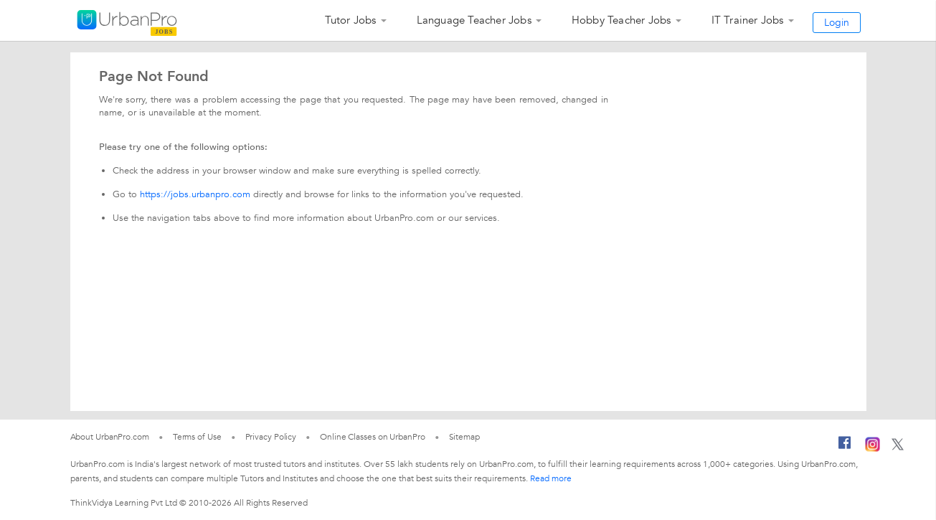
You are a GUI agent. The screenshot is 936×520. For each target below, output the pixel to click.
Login (836, 22)
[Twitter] (898, 447)
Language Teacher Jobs (474, 20)
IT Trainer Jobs (748, 20)
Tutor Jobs (351, 20)
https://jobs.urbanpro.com (195, 194)
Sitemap (464, 437)
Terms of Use (197, 437)
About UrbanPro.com (109, 437)
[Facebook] (845, 448)
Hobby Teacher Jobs (621, 20)
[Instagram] (872, 449)
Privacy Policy (271, 437)
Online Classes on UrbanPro (372, 437)
